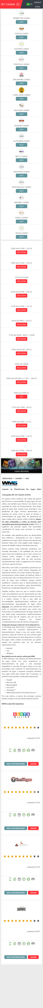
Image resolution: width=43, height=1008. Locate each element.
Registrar (37, 2)
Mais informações (16, 764)
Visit (21, 22)
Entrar (37, 6)
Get (21, 397)
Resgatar (21, 252)
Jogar (33, 764)
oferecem (5, 607)
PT (29, 4)
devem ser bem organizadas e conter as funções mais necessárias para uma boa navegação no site (21, 521)
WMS (27, 478)
